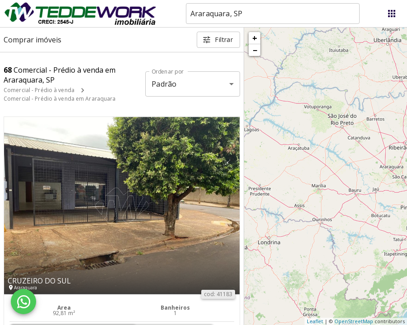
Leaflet (315, 321)
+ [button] (254, 37)
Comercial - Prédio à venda (39, 90)
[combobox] (273, 13)
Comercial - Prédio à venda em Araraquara (60, 98)
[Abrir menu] (391, 13)
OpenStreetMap (353, 321)
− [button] (255, 50)
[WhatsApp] (23, 301)
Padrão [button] (164, 84)
